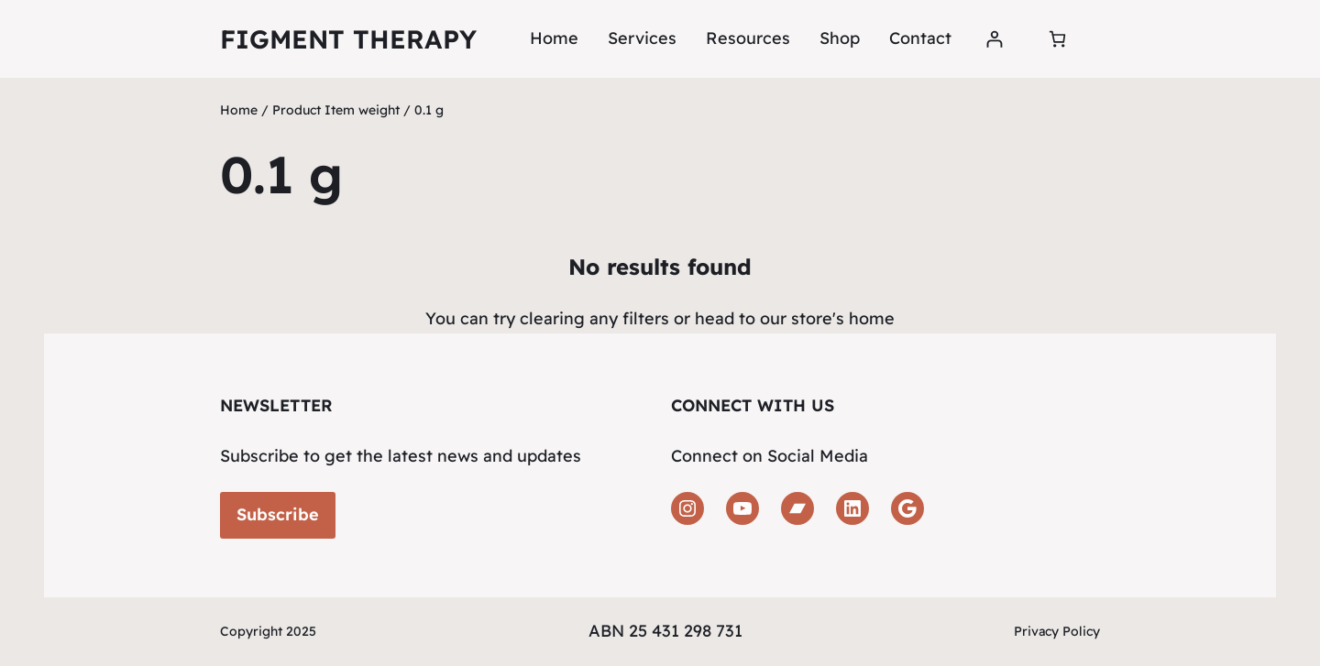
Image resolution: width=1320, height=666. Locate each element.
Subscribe (277, 514)
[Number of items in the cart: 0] (1057, 39)
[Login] (994, 39)
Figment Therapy (348, 39)
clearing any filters (594, 318)
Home (554, 38)
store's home (843, 318)
